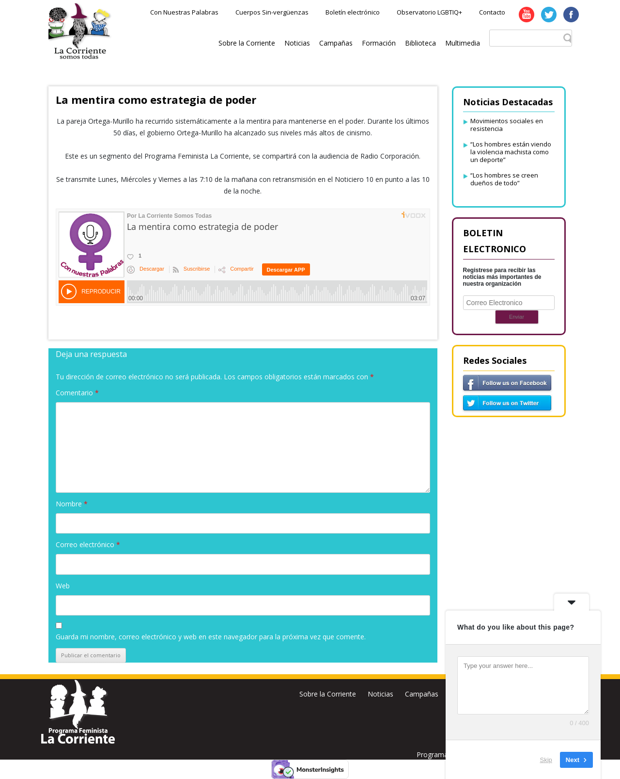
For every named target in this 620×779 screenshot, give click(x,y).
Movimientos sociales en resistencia (506, 124)
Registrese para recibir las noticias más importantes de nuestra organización (502, 277)
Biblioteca (420, 43)
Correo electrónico (88, 544)
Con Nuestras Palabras (184, 12)
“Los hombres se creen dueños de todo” (504, 179)
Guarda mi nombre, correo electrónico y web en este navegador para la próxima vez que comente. (211, 636)
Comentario (77, 392)
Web (63, 585)
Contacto (492, 12)
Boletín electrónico (353, 12)
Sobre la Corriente (246, 43)
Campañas (336, 43)
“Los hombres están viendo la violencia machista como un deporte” (510, 151)
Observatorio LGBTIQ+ (429, 12)
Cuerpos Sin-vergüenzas (272, 12)
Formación (379, 43)
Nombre (72, 503)
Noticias (297, 43)
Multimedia (462, 43)
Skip (546, 759)
